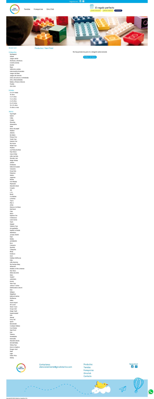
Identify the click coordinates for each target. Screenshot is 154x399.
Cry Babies (13, 196)
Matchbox (13, 232)
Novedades (13, 336)
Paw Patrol (13, 152)
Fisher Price (13, 355)
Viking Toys (13, 345)
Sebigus (12, 292)
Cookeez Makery (15, 326)
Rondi (11, 194)
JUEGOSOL (13, 279)
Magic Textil (13, 311)
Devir (11, 351)
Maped (12, 224)
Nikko (11, 300)
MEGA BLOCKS (14, 273)
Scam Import (14, 302)
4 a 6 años (13, 99)
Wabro (12, 175)
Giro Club (50, 9)
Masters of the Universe (17, 268)
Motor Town (13, 307)
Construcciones (14, 63)
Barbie (12, 179)
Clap (11, 211)
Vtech (11, 222)
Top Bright (13, 114)
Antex (11, 205)
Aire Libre (13, 86)
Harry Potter (13, 154)
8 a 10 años (13, 103)
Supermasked (14, 313)
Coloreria (13, 245)
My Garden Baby (15, 264)
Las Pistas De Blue (15, 150)
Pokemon (13, 173)
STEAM (12, 56)
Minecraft (13, 266)
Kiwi (11, 290)
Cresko (12, 120)
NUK (11, 256)
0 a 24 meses (14, 92)
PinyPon (12, 147)
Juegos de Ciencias (16, 75)
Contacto (88, 376)
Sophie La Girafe (15, 230)
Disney (12, 358)
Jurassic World (14, 235)
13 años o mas (14, 107)
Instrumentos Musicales (17, 71)
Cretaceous (13, 218)
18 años (12, 94)
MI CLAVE (13, 304)
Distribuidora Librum (16, 287)
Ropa (11, 67)
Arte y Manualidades (16, 80)
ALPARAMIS (13, 241)
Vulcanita (13, 169)
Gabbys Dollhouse (15, 258)
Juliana (12, 162)
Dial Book (13, 209)
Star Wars (13, 271)
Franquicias (38, 9)
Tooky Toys (13, 139)
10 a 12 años (14, 105)
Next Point (13, 330)
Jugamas (12, 177)
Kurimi (12, 281)
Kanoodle (13, 338)
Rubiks (12, 239)
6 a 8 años (13, 101)
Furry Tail (12, 319)
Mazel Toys (13, 145)
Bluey (11, 251)
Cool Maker (13, 328)
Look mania (13, 220)
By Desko (12, 135)
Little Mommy (14, 262)
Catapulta (13, 249)
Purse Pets (13, 171)
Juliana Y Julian (14, 285)
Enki (11, 332)
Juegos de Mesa (15, 73)
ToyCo (12, 201)
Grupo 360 (13, 309)
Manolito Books (14, 341)
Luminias (12, 198)
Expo (11, 237)
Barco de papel (14, 128)
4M (11, 190)
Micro (11, 213)
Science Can (13, 141)
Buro (11, 243)
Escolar (12, 65)
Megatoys (13, 294)
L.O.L (11, 192)
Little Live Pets (14, 156)
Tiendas (27, 9)
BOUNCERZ (13, 324)
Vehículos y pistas (15, 69)
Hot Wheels (13, 181)
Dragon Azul (14, 349)
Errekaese (13, 164)
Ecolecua (12, 254)
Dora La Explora (15, 347)
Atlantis (12, 133)
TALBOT (12, 277)
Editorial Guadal (15, 167)
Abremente (13, 124)
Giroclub (87, 373)
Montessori (13, 54)
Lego (11, 353)
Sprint (11, 321)
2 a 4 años (13, 97)
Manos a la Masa (15, 207)
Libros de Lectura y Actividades (19, 78)
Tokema (12, 334)
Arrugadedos (14, 228)
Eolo (11, 315)
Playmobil (13, 184)
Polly (11, 260)
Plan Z (12, 203)
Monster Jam (14, 158)
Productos (88, 364)
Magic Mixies (14, 160)
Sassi (11, 126)
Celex (11, 118)
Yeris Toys (13, 283)
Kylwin (12, 116)
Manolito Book (14, 186)
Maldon (12, 130)
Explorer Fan (13, 215)
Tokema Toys (14, 226)
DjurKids (12, 247)
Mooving (12, 122)
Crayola (12, 188)
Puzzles (12, 84)
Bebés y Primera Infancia (17, 82)
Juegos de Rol (14, 58)
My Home (13, 143)
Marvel (12, 317)
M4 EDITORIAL (14, 343)
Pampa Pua (13, 137)
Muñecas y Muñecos (16, 61)
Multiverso (13, 298)
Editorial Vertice (14, 296)
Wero (11, 275)
